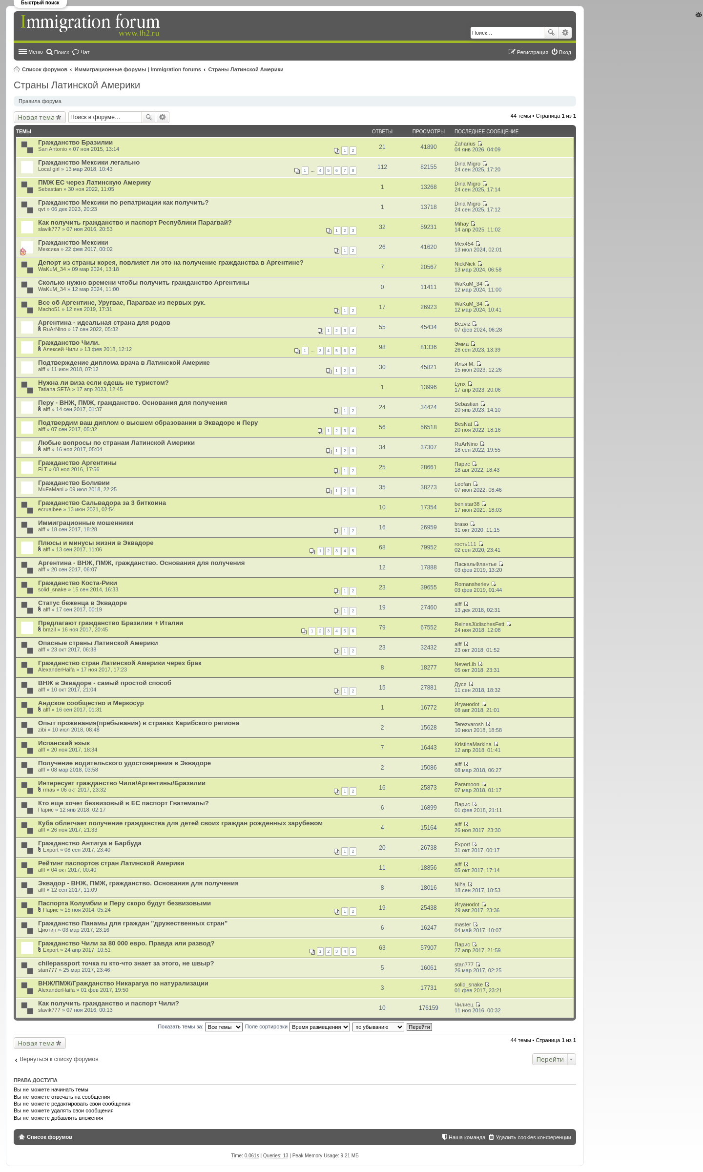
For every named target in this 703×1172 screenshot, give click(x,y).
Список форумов (44, 69)
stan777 (47, 970)
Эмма (462, 344)
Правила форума (40, 101)
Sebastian (50, 189)
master (463, 924)
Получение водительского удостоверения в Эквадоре (124, 763)
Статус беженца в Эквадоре (82, 603)
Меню (35, 52)
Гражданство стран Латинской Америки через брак (120, 663)
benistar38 (467, 504)
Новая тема (36, 117)
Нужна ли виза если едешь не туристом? (103, 382)
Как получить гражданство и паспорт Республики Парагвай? (135, 222)
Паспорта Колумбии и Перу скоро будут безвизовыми (124, 903)
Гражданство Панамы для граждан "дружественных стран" (132, 923)
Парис (462, 464)
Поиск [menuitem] (61, 52)
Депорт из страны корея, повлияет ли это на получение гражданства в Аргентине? (171, 262)
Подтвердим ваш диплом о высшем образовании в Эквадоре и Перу (148, 422)
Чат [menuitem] (85, 52)
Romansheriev (472, 584)
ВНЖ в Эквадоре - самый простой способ (104, 683)
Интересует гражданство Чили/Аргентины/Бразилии (122, 783)
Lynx (460, 384)
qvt (41, 209)
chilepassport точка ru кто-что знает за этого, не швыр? (126, 963)
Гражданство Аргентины (77, 462)
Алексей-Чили (60, 349)
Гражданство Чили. (69, 342)
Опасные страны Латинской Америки (98, 643)
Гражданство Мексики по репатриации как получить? (123, 202)
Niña (460, 884)
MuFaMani (50, 489)
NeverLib (465, 664)
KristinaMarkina (473, 744)
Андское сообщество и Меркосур (91, 703)
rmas (49, 790)
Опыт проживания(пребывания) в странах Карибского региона (138, 723)
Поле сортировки (297, 1026)
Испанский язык (64, 743)
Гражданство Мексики (73, 242)
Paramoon (467, 784)
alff (41, 369)
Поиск (551, 33)
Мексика (48, 249)
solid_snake (52, 589)
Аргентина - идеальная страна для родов (104, 322)
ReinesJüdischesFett (479, 624)
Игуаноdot (467, 704)
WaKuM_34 (52, 269)
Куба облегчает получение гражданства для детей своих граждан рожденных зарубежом (180, 823)
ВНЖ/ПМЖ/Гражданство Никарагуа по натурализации (123, 983)
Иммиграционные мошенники (85, 522)
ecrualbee (50, 509)
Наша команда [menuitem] (467, 1137)
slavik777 (49, 229)
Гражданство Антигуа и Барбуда (90, 843)
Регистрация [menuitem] (532, 52)
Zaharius (465, 143)
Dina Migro (467, 164)
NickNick (465, 264)
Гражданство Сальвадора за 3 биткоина (102, 502)
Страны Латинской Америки (246, 69)
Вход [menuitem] (565, 52)
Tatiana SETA (54, 389)
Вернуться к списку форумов (59, 1059)
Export (51, 850)
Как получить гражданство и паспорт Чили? (108, 1003)
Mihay (462, 224)
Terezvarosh (469, 724)
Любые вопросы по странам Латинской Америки (116, 442)
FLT (42, 469)
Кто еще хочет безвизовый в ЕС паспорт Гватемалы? (123, 803)
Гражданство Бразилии (75, 142)
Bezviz (462, 324)
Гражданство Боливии (74, 482)
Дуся (461, 684)
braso (461, 524)
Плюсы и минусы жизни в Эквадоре (96, 542)
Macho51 (49, 309)
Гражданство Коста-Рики (77, 582)
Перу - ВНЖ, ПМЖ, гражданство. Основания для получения (132, 402)
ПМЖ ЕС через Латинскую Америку (94, 182)
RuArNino (54, 329)
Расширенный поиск (565, 33)
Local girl (49, 169)
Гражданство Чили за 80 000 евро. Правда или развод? (126, 943)
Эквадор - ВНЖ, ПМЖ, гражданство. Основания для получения (138, 883)
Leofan (463, 484)
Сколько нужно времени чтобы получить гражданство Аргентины (143, 282)
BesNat (463, 424)
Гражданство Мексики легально (89, 162)
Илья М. (465, 364)
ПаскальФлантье (475, 564)
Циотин (47, 930)
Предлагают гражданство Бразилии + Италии (110, 623)
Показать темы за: (200, 1026)
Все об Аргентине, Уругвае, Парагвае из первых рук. (122, 302)
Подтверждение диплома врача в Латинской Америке (124, 362)
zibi (42, 729)
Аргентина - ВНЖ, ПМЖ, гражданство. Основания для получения (141, 562)
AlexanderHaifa (56, 669)
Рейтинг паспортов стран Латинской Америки (111, 863)
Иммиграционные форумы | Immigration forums (138, 69)
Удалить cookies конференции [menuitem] (533, 1137)
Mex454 (464, 244)
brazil (49, 629)
